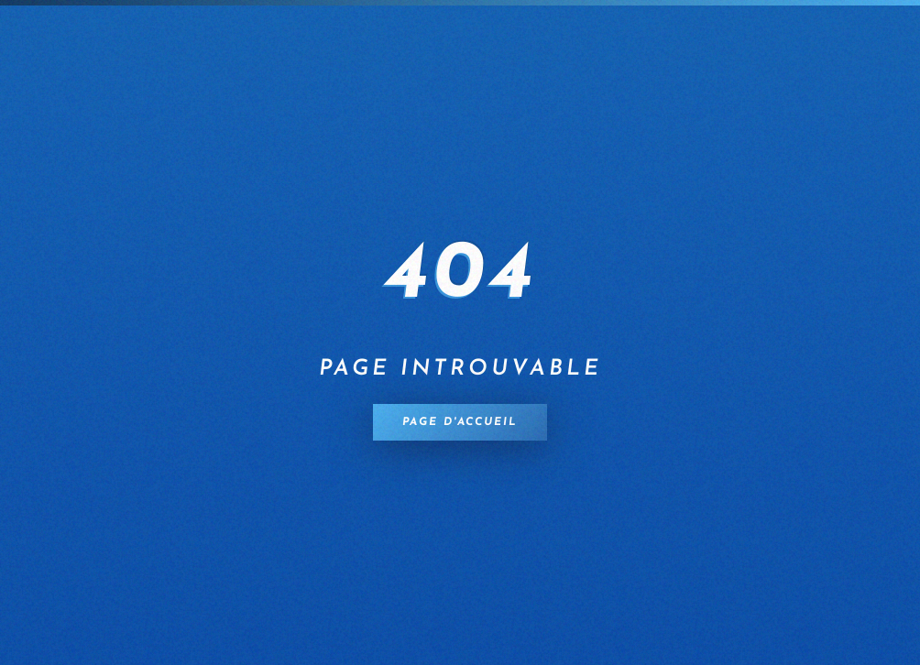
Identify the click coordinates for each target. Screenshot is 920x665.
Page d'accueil (460, 422)
